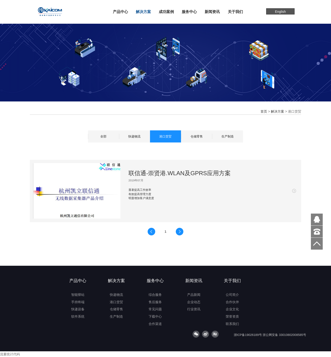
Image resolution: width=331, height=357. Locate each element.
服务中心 (189, 11)
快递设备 (77, 309)
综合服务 (155, 295)
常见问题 (155, 309)
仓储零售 (196, 136)
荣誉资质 (232, 316)
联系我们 (232, 324)
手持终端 (77, 302)
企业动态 (193, 302)
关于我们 (235, 11)
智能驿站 (77, 295)
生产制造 (227, 136)
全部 (103, 136)
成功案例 (166, 11)
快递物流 (134, 136)
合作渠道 (155, 324)
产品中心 (120, 11)
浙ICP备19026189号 (248, 335)
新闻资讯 (212, 11)
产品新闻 (193, 295)
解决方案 (143, 11)
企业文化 (232, 309)
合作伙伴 (232, 302)
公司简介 (232, 295)
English (280, 12)
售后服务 (155, 302)
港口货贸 (165, 136)
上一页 (151, 231)
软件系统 (77, 316)
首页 (263, 111)
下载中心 (155, 316)
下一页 (179, 231)
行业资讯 (193, 309)
